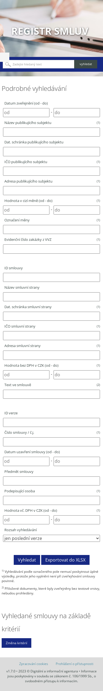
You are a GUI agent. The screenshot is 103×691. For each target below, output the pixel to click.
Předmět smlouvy (19, 471)
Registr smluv (49, 31)
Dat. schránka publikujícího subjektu (33, 142)
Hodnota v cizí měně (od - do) (52, 200)
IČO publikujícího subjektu (52, 161)
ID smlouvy (13, 267)
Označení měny (52, 220)
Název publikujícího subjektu (52, 122)
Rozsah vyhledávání (20, 529)
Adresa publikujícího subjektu (52, 181)
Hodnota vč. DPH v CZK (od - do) (52, 510)
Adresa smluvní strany (52, 345)
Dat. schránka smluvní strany (52, 306)
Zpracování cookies (33, 663)
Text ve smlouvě (52, 384)
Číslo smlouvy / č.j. (52, 432)
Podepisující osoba (52, 491)
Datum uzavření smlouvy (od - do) (32, 451)
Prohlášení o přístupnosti (74, 663)
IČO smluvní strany (52, 326)
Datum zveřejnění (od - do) (26, 103)
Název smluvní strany (22, 287)
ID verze (11, 412)
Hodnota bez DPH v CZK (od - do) (52, 365)
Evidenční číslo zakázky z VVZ (52, 239)
